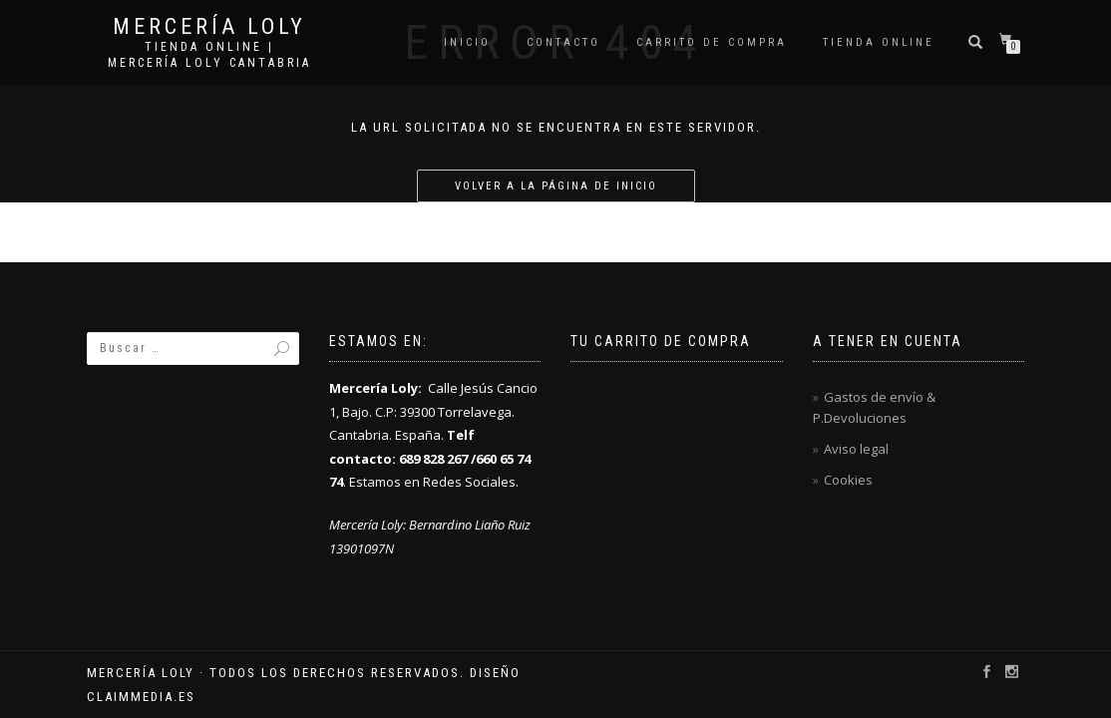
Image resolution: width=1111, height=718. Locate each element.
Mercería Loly (209, 27)
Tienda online (878, 42)
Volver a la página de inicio (556, 186)
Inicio (467, 42)
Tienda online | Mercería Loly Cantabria (209, 55)
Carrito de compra (711, 42)
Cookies (848, 480)
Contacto (563, 42)
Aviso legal (856, 449)
